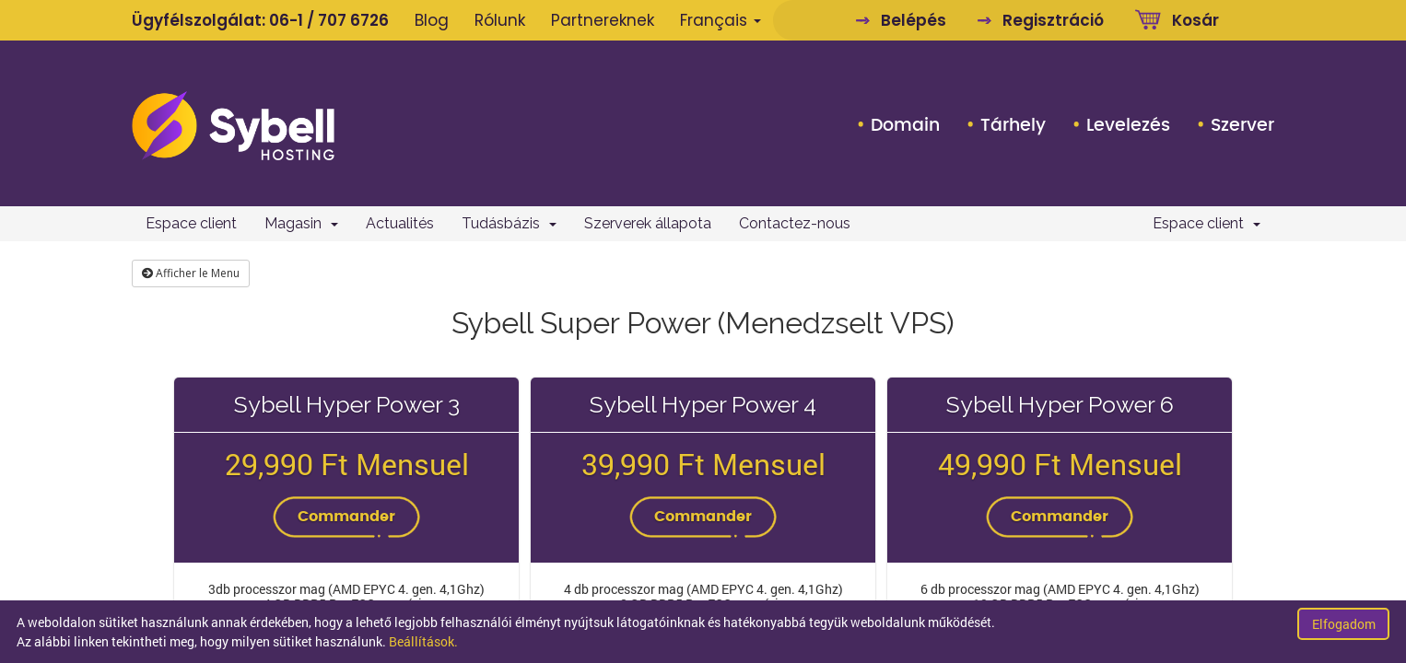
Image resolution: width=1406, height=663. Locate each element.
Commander (346, 517)
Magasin (301, 223)
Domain (905, 125)
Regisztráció (1053, 20)
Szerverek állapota (647, 223)
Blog (432, 20)
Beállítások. (423, 641)
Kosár (1195, 20)
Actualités (400, 223)
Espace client (191, 223)
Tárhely (1013, 125)
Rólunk (500, 20)
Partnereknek (602, 20)
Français (720, 20)
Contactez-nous (794, 223)
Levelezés (1128, 125)
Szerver (1242, 125)
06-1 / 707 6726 (329, 20)
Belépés (913, 20)
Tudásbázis (509, 223)
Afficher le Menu (191, 273)
